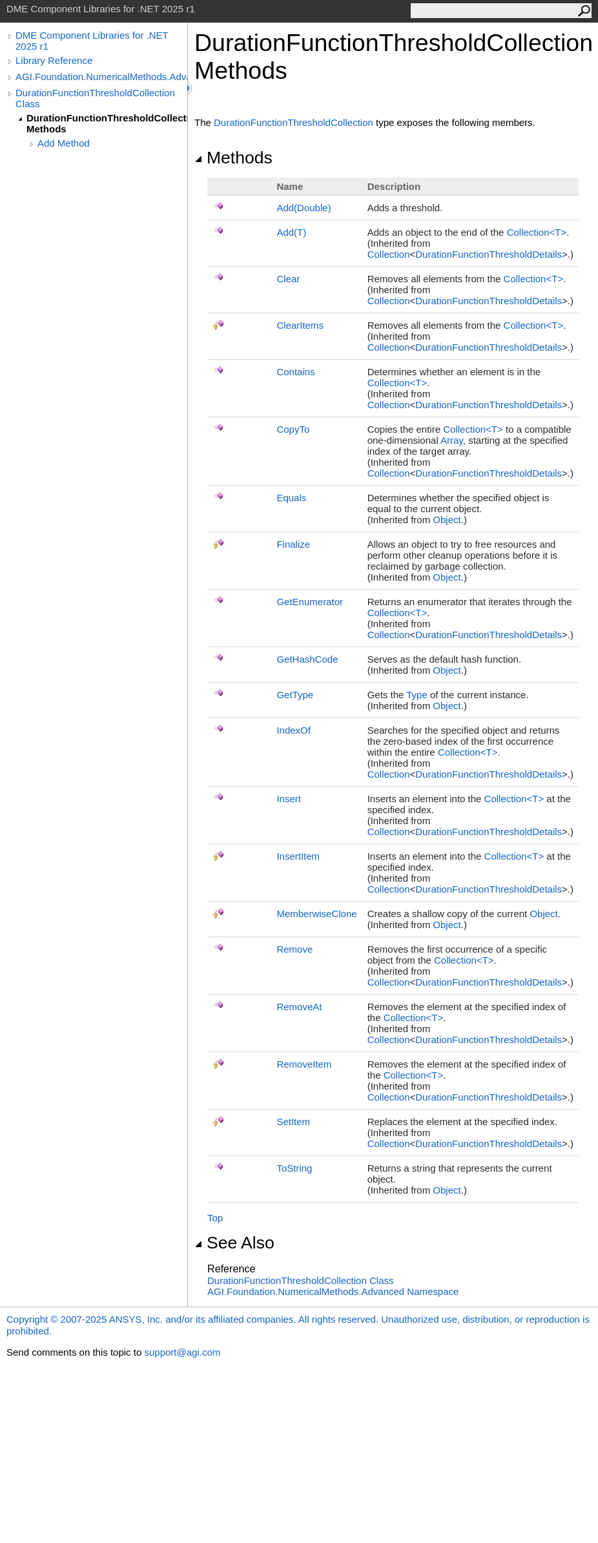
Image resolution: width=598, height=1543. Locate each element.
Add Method (63, 143)
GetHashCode (307, 659)
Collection (388, 254)
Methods (233, 157)
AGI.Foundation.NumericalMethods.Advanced (101, 76)
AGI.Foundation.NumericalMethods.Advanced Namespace (333, 1291)
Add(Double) (303, 207)
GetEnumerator (309, 601)
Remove (294, 949)
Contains (295, 371)
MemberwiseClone (316, 913)
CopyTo (292, 429)
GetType (294, 694)
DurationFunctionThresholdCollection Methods (106, 123)
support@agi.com (182, 1352)
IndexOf (293, 730)
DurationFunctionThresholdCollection (293, 122)
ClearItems (300, 325)
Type (417, 694)
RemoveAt (299, 1006)
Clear (288, 278)
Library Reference (53, 60)
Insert (288, 798)
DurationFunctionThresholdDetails (488, 254)
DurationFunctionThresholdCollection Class (95, 98)
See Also (234, 1242)
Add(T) (291, 232)
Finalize (293, 544)
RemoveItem (303, 1064)
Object (446, 519)
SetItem (293, 1121)
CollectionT (537, 232)
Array (451, 440)
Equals (291, 497)
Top (215, 1217)
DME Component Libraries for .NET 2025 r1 (91, 41)
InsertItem (298, 856)
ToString (294, 1168)
